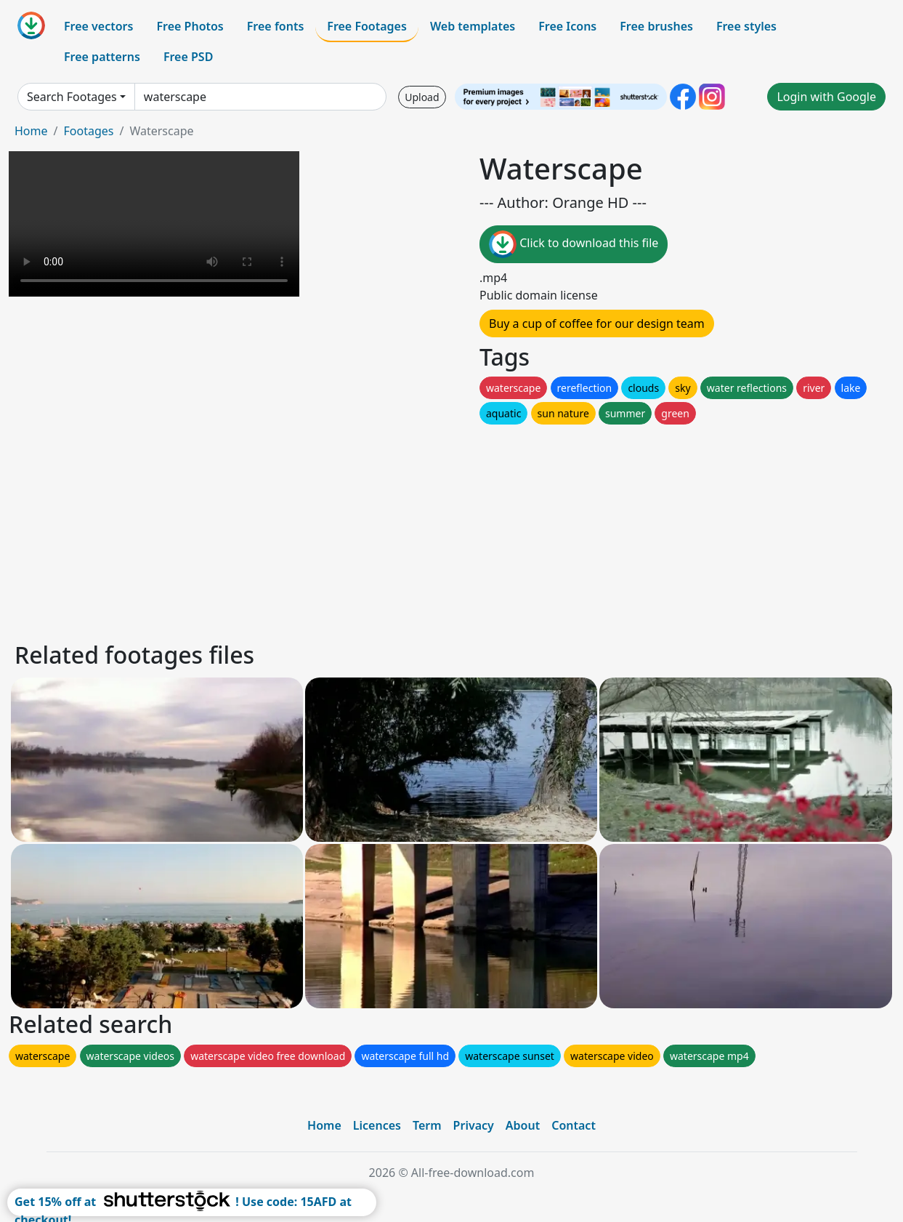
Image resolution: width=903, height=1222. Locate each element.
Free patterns (102, 57)
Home (31, 131)
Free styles (746, 26)
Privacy (473, 1125)
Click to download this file (573, 244)
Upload (422, 97)
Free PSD (188, 57)
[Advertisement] (449, 529)
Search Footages (72, 97)
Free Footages (367, 26)
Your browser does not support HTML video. (154, 224)
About (523, 1125)
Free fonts (275, 26)
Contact (573, 1125)
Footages (88, 131)
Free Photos (189, 26)
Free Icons (567, 26)
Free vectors (98, 26)
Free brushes (656, 26)
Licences (377, 1125)
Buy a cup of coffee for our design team (597, 323)
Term (427, 1125)
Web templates (472, 26)
